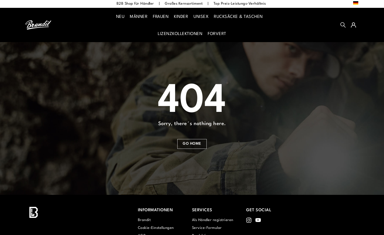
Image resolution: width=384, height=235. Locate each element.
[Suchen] (343, 25)
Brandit (144, 220)
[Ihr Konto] (353, 25)
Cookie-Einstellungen (156, 228)
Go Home (192, 144)
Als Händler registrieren (212, 220)
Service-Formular (207, 228)
